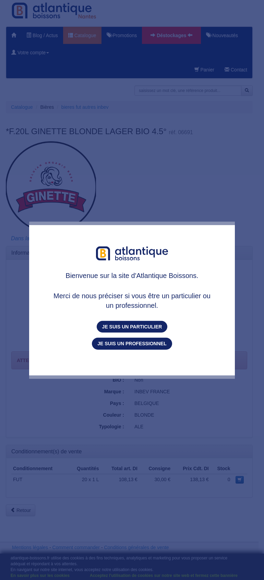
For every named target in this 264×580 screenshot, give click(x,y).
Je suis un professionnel (131, 343)
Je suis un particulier (132, 326)
